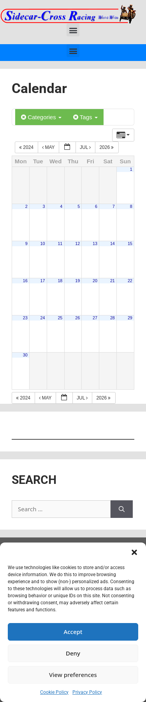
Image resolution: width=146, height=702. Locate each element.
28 (112, 317)
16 (25, 280)
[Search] (122, 509)
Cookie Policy (54, 692)
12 (77, 243)
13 (95, 243)
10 (42, 243)
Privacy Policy (87, 692)
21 (112, 280)
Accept (72, 632)
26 (77, 317)
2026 (107, 147)
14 (112, 243)
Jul (86, 147)
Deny (73, 653)
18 (60, 280)
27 (95, 317)
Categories (41, 117)
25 (60, 317)
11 (60, 243)
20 (95, 280)
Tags (85, 117)
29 (130, 317)
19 (77, 280)
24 (42, 317)
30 (25, 355)
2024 (27, 147)
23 (25, 317)
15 (130, 243)
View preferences (73, 675)
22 (130, 280)
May (49, 147)
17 (42, 280)
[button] (134, 552)
